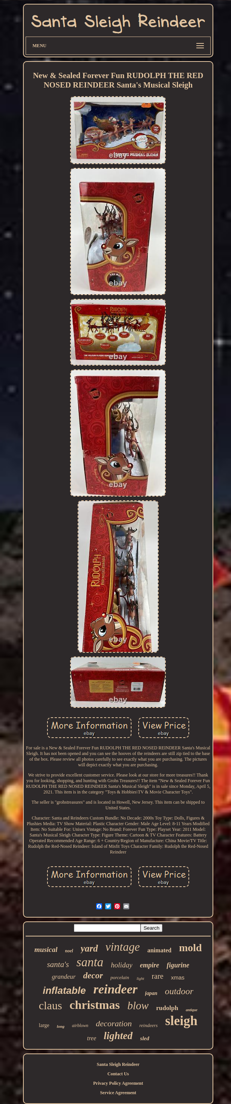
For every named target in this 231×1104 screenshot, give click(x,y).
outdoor (179, 991)
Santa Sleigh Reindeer (118, 1064)
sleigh (181, 1020)
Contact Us (118, 1073)
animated (159, 950)
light (140, 978)
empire (149, 965)
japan (151, 993)
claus (50, 1005)
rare (158, 976)
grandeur (63, 976)
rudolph (167, 1008)
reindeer (115, 989)
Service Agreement (118, 1092)
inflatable (64, 990)
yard (89, 948)
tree (91, 1038)
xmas (178, 977)
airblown (80, 1025)
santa (90, 962)
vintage (123, 946)
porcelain (119, 977)
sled (144, 1038)
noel (69, 950)
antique (191, 1010)
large (44, 1025)
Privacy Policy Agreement (118, 1083)
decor (93, 975)
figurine (178, 965)
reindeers (148, 1025)
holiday (121, 965)
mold (190, 947)
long (60, 1026)
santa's (58, 964)
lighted (118, 1035)
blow (137, 1005)
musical (45, 949)
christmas (95, 1005)
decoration (114, 1023)
